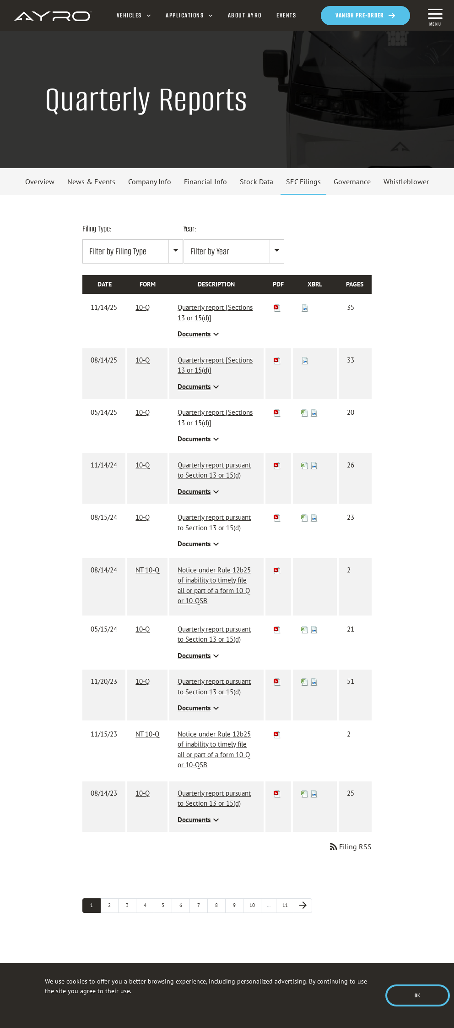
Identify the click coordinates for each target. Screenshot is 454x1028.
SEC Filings (303, 181)
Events (286, 15)
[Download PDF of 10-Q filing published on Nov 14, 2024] (277, 465)
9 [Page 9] (238, 905)
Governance (352, 181)
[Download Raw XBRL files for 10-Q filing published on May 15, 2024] (314, 629)
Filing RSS (350, 846)
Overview (39, 181)
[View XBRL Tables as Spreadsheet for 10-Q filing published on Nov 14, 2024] (304, 465)
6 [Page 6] (184, 905)
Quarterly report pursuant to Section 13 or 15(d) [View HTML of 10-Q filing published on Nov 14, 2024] (214, 470)
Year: (190, 228)
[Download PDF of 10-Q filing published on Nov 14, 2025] (277, 307)
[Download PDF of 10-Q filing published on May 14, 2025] (277, 412)
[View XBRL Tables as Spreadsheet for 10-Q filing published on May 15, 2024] (304, 629)
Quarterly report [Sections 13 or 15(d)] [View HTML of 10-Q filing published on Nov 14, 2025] (215, 312)
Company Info (149, 181)
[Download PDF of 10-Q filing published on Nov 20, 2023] (277, 681)
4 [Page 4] (149, 905)
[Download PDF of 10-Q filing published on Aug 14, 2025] (277, 360)
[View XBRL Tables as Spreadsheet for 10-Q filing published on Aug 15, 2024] (304, 517)
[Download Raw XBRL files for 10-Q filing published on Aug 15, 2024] (314, 517)
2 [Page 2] (113, 905)
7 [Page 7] (202, 905)
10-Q (142, 307)
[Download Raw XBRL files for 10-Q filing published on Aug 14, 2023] (314, 793)
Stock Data (256, 181)
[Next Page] (303, 905)
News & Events (91, 181)
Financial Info (205, 181)
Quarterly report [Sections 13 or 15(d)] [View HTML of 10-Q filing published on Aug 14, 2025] (215, 365)
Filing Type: (97, 228)
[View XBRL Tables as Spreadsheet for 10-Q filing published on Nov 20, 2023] (304, 681)
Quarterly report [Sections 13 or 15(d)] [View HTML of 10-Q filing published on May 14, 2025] (215, 417)
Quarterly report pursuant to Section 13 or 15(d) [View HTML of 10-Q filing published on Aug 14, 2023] (214, 798)
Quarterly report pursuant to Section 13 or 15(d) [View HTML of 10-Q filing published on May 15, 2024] (214, 634)
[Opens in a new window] (365, 15)
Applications (185, 15)
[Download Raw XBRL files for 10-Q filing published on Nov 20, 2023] (314, 681)
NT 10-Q (147, 570)
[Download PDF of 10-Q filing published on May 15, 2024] (277, 629)
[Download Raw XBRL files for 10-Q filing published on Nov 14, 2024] (314, 465)
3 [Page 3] (131, 905)
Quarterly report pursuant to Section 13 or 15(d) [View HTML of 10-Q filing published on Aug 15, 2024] (214, 522)
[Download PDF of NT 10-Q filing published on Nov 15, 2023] (277, 734)
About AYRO (245, 15)
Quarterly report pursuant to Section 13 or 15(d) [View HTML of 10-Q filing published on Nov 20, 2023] (214, 686)
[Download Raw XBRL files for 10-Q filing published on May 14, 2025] (314, 412)
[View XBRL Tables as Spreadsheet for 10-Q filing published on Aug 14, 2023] (304, 793)
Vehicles (129, 15)
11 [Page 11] (288, 905)
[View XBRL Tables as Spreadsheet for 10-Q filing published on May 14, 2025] (304, 412)
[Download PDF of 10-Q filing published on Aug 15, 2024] (277, 517)
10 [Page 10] (255, 905)
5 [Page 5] (167, 905)
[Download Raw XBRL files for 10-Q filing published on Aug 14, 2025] (304, 360)
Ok (418, 995)
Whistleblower (406, 181)
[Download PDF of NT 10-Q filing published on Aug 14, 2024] (277, 570)
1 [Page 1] (95, 905)
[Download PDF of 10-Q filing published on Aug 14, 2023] (277, 793)
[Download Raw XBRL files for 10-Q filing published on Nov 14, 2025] (304, 307)
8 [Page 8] (220, 905)
